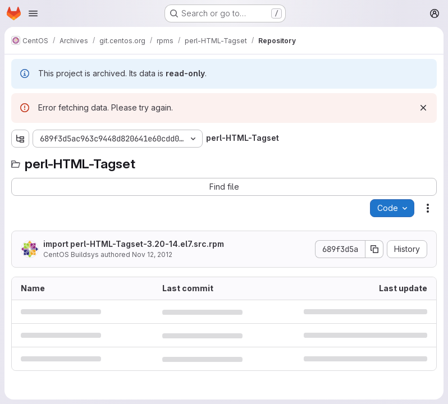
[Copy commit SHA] (374, 249)
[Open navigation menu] (33, 13)
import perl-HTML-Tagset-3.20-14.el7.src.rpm (133, 244)
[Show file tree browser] (20, 139)
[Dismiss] (423, 107)
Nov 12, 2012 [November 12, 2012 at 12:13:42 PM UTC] (152, 254)
